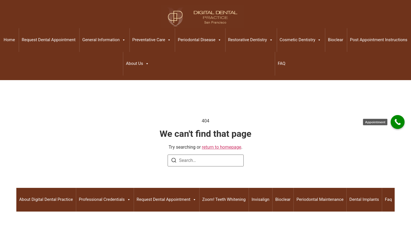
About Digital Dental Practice (46, 199)
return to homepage (221, 147)
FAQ (281, 63)
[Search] (173, 161)
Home (9, 39)
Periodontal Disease (199, 40)
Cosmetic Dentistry (300, 40)
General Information (104, 40)
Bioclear (335, 39)
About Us (137, 63)
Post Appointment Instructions (378, 39)
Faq (388, 199)
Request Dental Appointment (48, 39)
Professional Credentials (105, 199)
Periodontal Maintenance (319, 199)
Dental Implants (364, 199)
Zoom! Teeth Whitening (224, 199)
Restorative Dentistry (250, 40)
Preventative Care (151, 40)
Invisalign (260, 199)
